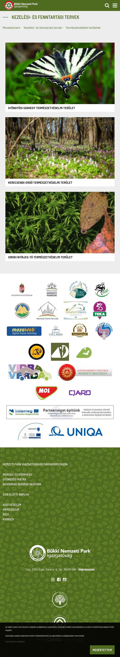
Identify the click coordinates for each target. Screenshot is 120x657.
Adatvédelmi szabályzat (15, 641)
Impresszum (86, 569)
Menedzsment (11, 27)
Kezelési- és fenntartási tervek (43, 27)
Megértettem (102, 650)
